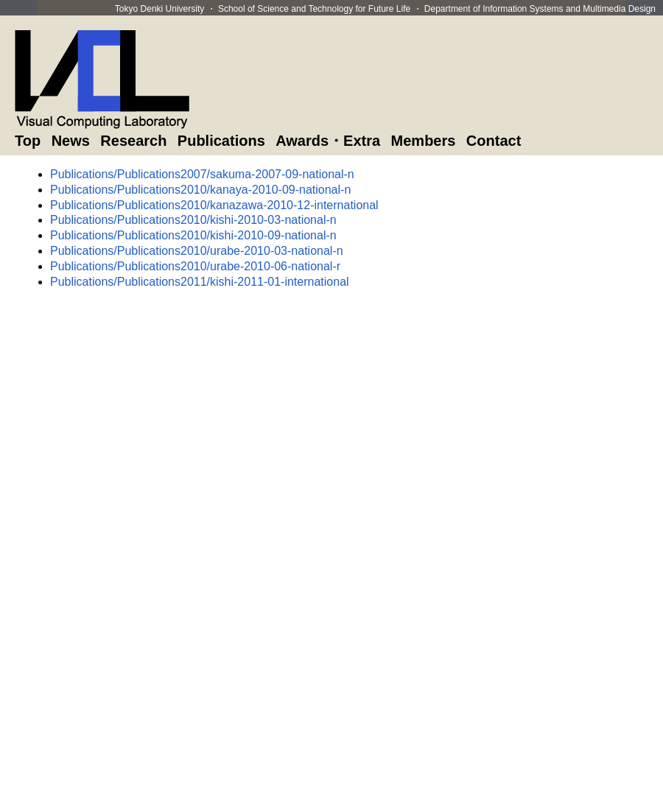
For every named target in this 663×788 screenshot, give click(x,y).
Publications (221, 141)
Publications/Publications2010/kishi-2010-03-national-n (193, 220)
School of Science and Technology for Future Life (314, 9)
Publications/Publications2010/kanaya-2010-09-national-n (200, 189)
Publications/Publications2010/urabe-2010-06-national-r (195, 266)
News (71, 141)
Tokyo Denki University (159, 9)
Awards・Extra (328, 141)
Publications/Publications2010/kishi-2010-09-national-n (193, 235)
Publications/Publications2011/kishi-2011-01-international (199, 281)
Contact (493, 141)
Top (28, 141)
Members (423, 141)
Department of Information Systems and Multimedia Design (540, 9)
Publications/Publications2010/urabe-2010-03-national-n (196, 251)
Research (133, 141)
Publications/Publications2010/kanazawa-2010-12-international (214, 205)
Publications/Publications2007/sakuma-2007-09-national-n (202, 174)
